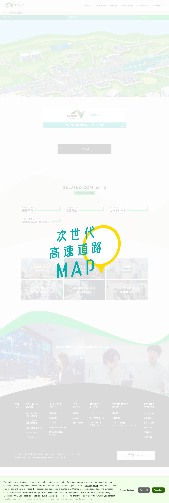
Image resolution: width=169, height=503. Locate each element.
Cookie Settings (127, 497)
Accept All (158, 497)
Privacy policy (91, 493)
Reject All (144, 497)
